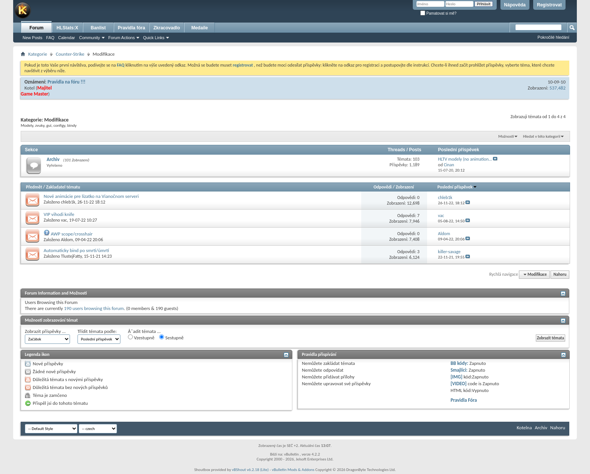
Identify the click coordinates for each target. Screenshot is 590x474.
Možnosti (506, 136)
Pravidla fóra (131, 27)
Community (89, 37)
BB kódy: (459, 363)
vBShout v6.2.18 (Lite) (250, 469)
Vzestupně (141, 337)
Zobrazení (405, 187)
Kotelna (524, 427)
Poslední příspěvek (457, 187)
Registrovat (549, 5)
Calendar (66, 37)
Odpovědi (383, 187)
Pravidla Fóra (463, 400)
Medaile (199, 27)
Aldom (67, 239)
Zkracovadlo (167, 27)
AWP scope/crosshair (72, 234)
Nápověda (515, 5)
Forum (36, 27)
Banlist (98, 27)
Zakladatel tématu (63, 187)
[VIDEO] (458, 383)
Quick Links (153, 37)
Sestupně (171, 337)
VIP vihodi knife (59, 214)
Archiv (53, 159)
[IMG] (456, 377)
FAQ (50, 37)
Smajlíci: (458, 370)
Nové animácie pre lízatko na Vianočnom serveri (91, 196)
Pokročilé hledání (553, 37)
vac (64, 220)
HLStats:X (67, 27)
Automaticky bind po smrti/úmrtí (76, 250)
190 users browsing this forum (94, 308)
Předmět (34, 187)
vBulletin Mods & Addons (293, 469)
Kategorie (37, 54)
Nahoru (560, 274)
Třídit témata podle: (97, 331)
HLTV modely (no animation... (465, 159)
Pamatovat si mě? (438, 13)
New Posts (33, 37)
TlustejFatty (71, 256)
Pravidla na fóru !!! (66, 82)
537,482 (557, 88)
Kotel (29, 88)
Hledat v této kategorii (541, 136)
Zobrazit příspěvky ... (45, 331)
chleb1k (68, 202)
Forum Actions (121, 37)
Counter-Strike (70, 54)
